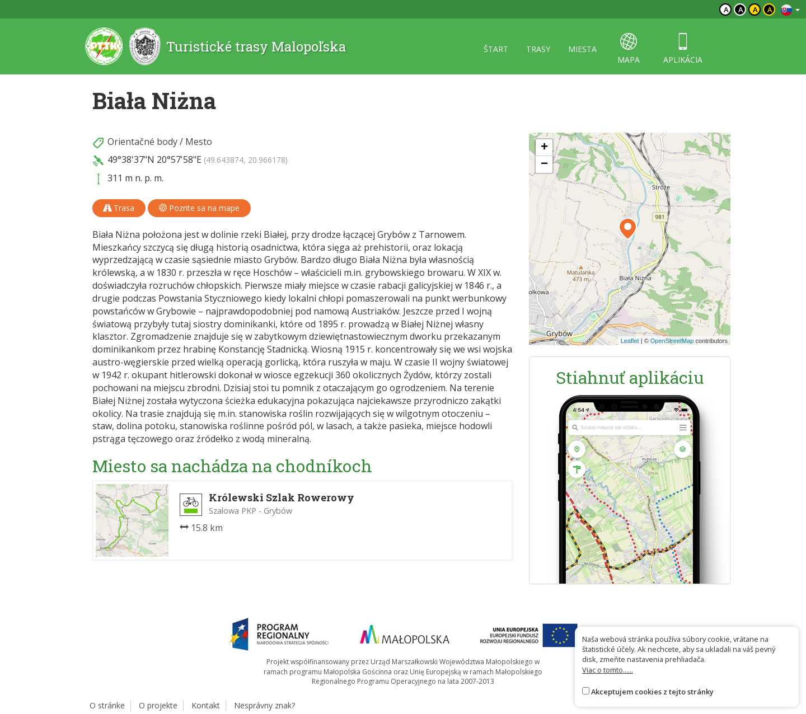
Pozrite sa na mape (199, 208)
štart (496, 49)
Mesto (198, 141)
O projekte (158, 705)
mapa (628, 49)
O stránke (107, 705)
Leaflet (630, 340)
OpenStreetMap (672, 340)
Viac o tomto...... (607, 670)
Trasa (119, 208)
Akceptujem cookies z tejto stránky (652, 692)
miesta (582, 49)
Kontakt (205, 705)
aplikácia (682, 49)
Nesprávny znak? (264, 705)
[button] (627, 229)
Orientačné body (142, 141)
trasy (538, 49)
